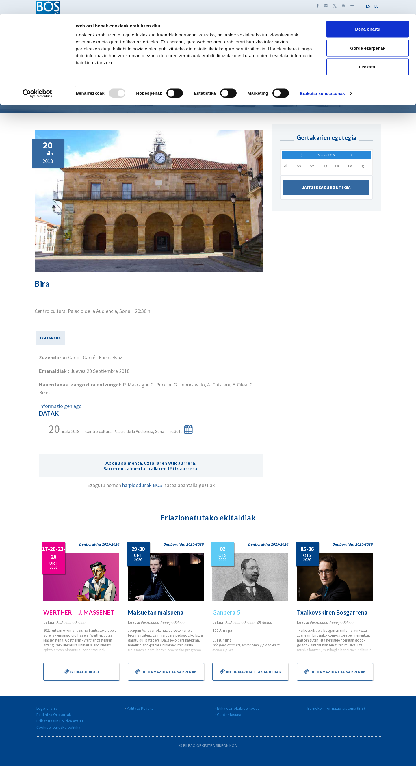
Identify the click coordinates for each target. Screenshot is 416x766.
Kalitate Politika (140, 708)
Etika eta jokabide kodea (238, 708)
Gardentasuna (229, 714)
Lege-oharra (46, 708)
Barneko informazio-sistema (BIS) (336, 708)
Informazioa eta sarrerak (166, 671)
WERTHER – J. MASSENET (79, 612)
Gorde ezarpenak (367, 34)
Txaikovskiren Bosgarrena (333, 612)
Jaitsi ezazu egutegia (326, 190)
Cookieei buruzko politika (58, 727)
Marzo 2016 (326, 156)
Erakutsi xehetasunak (322, 79)
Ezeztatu (368, 53)
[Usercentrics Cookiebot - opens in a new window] (37, 79)
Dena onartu (367, 15)
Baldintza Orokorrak (53, 714)
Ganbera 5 (226, 612)
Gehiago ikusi (81, 671)
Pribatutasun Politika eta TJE (60, 721)
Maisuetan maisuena (156, 612)
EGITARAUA (50, 338)
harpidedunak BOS (142, 485)
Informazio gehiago (60, 406)
